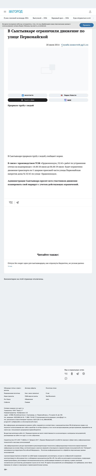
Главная (27, 402)
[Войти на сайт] (90, 11)
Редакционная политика (12, 393)
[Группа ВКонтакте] (27, 95)
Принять (86, 25)
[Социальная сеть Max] (68, 100)
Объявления (29, 399)
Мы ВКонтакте (50, 396)
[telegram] (18, 202)
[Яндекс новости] (68, 95)
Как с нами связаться (32, 393)
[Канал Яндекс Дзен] (27, 100)
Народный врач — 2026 (60, 18)
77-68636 (23, 440)
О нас (47, 393)
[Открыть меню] (5, 11)
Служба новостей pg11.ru (74, 44)
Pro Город (7, 399)
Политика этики (51, 388)
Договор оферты (30, 388)
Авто (47, 399)
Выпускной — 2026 (40, 18)
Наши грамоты (9, 396)
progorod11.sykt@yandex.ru (13, 422)
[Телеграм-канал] (78, 373)
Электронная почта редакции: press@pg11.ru (51, 417)
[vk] (11, 202)
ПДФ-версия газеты (31, 396)
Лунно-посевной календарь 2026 (16, 18)
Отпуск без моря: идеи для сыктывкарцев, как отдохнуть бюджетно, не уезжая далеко (48, 265)
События (7, 402)
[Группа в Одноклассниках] (72, 373)
